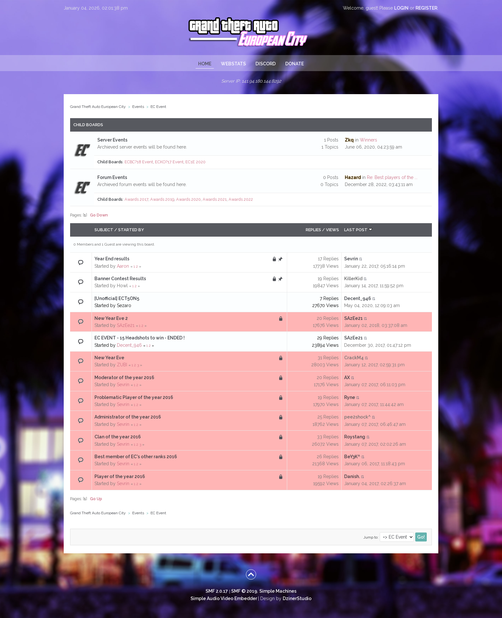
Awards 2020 (188, 199)
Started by (131, 229)
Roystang (354, 436)
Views (332, 229)
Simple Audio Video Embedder (223, 598)
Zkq (349, 139)
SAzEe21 (125, 325)
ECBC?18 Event (139, 161)
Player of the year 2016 (119, 476)
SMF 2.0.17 (217, 591)
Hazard (353, 177)
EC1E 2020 (195, 161)
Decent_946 (357, 298)
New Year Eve (109, 357)
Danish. (352, 476)
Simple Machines (277, 591)
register (426, 8)
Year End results (111, 258)
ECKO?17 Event (169, 161)
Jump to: (370, 537)
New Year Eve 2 (111, 318)
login (401, 8)
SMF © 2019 (244, 591)
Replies (313, 229)
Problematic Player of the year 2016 (133, 397)
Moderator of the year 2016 (124, 377)
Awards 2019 (162, 199)
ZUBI (122, 364)
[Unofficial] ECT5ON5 (116, 298)
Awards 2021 (215, 199)
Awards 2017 (136, 199)
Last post (358, 229)
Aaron (123, 266)
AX (347, 377)
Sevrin (351, 258)
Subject (103, 229)
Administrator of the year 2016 (127, 416)
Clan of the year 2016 (117, 436)
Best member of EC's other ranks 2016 (135, 456)
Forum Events (112, 177)
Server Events (112, 139)
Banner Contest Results (120, 278)
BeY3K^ (352, 456)
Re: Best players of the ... (392, 177)
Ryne (349, 397)
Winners (368, 139)
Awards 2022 (241, 199)
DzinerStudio (297, 598)
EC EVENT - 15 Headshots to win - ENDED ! (139, 337)
